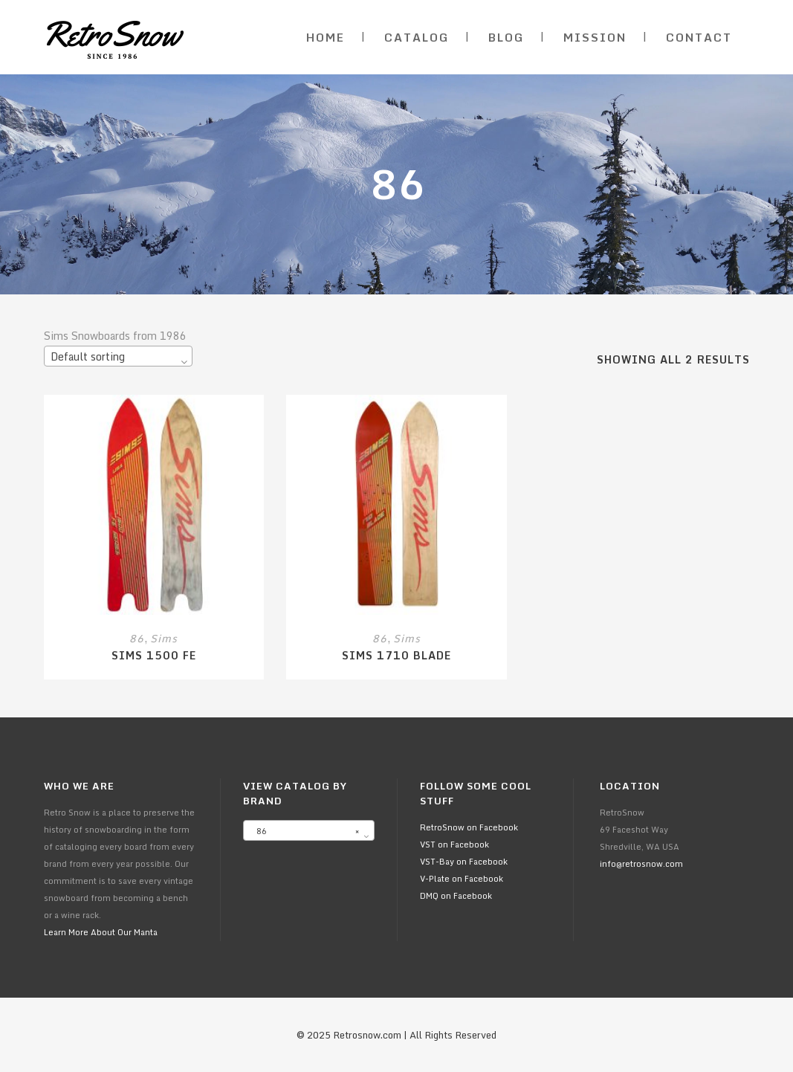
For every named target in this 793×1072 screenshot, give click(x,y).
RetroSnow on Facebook (469, 827)
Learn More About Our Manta (101, 932)
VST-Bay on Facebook (464, 861)
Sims (164, 638)
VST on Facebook (454, 844)
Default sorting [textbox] (88, 356)
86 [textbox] (304, 831)
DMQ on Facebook (456, 896)
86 (136, 638)
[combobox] (118, 356)
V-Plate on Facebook (461, 878)
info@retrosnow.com (641, 864)
